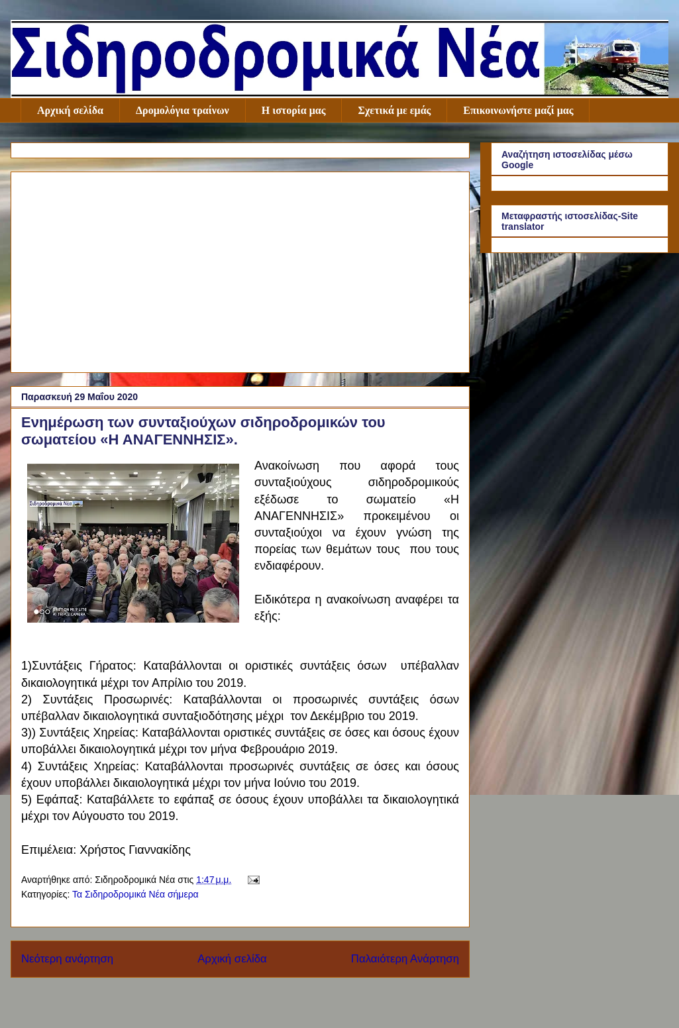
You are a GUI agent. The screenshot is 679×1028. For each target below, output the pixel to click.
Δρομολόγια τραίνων (182, 110)
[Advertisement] (240, 269)
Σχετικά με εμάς (394, 110)
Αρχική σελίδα (70, 110)
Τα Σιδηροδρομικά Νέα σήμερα (135, 894)
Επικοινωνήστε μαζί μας (518, 110)
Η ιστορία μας (294, 110)
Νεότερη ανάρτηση (67, 958)
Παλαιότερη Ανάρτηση (405, 958)
